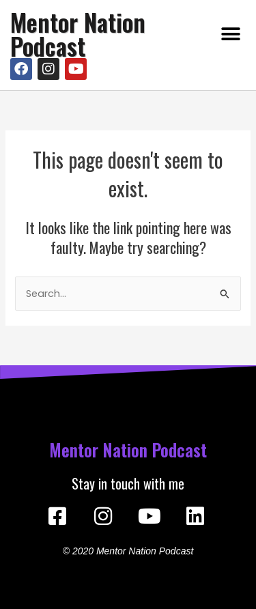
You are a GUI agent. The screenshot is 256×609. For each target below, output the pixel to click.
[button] (230, 34)
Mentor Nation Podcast (77, 33)
